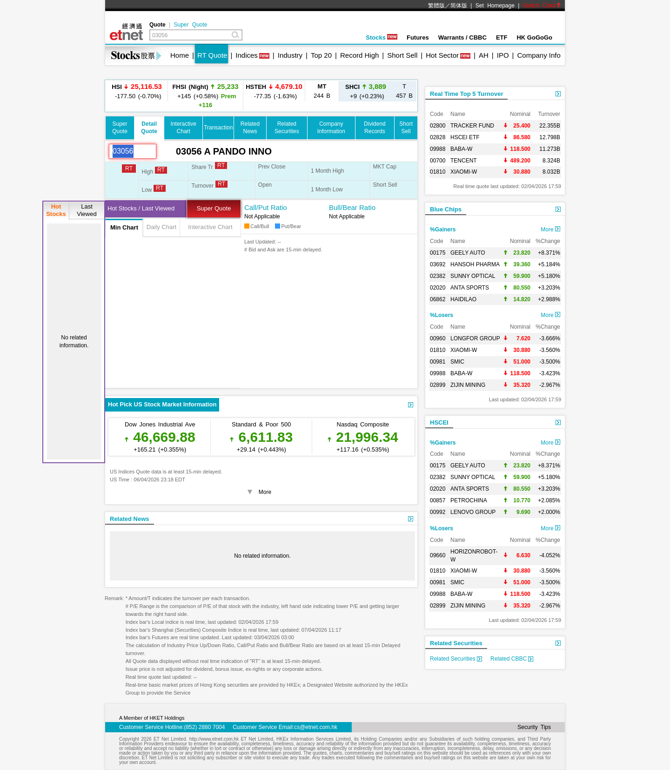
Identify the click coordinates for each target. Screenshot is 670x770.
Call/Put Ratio (265, 207)
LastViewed (86, 210)
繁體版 (436, 5)
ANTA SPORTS (469, 287)
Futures (418, 37)
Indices (246, 55)
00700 (437, 160)
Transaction (218, 127)
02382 (437, 276)
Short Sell (402, 55)
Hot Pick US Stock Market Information (162, 404)
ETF (502, 37)
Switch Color (542, 5)
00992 (437, 512)
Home (179, 55)
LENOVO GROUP (473, 512)
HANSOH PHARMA (475, 264)
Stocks (381, 37)
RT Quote (212, 55)
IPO (503, 55)
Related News (129, 518)
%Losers (441, 315)
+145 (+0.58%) (205, 95)
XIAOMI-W (463, 172)
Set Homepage (495, 5)
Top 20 (321, 55)
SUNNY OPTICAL (472, 276)
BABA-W (461, 149)
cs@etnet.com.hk (315, 727)
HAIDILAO (463, 299)
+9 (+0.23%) (365, 91)
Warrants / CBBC (462, 37)
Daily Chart (161, 226)
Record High (359, 55)
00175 (437, 253)
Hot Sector (442, 55)
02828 (437, 137)
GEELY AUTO (467, 253)
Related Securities (456, 643)
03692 (437, 264)
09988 (437, 149)
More (550, 229)
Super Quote (190, 24)
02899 (437, 385)
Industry (290, 55)
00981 (437, 361)
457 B (404, 91)
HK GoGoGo (534, 37)
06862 (437, 299)
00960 (437, 338)
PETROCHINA (468, 500)
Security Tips (534, 727)
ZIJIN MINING (467, 385)
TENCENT (463, 160)
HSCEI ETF (465, 137)
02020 (437, 287)
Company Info (538, 55)
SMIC (457, 361)
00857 (437, 500)
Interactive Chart (210, 226)
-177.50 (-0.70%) (137, 91)
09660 (437, 555)
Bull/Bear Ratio (352, 207)
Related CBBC (511, 658)
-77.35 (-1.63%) (274, 91)
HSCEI (439, 422)
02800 (437, 125)
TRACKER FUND (472, 125)
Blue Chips (446, 209)
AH (484, 55)
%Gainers (443, 229)
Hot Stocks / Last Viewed (140, 208)
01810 (437, 172)
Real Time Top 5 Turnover (466, 93)
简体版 (458, 5)
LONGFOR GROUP (475, 338)
